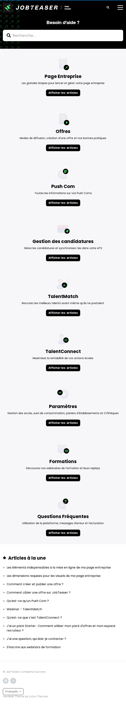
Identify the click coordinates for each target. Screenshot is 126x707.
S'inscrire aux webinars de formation (34, 647)
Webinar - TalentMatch (24, 609)
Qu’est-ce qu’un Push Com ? (28, 601)
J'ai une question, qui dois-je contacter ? (36, 639)
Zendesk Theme (13, 696)
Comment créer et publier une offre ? (35, 584)
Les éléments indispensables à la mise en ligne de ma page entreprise (59, 567)
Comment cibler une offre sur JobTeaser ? (39, 592)
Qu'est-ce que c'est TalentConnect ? (34, 617)
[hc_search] (63, 35)
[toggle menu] (120, 7)
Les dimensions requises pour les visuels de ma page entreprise (54, 576)
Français (11, 691)
